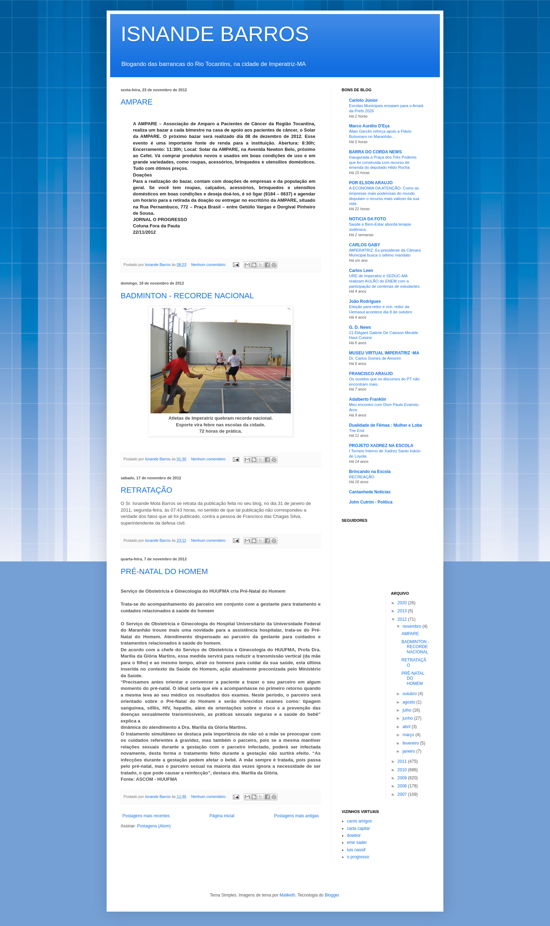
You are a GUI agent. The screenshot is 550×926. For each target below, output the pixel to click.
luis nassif (356, 849)
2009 (402, 777)
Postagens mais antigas (296, 815)
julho (407, 710)
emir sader (357, 842)
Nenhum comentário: (209, 264)
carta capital (358, 828)
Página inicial (221, 815)
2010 (402, 769)
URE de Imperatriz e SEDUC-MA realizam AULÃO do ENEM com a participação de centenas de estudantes (384, 281)
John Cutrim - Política (371, 502)
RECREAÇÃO (361, 477)
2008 (402, 786)
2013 (402, 610)
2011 (402, 761)
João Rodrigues (365, 301)
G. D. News (360, 327)
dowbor (354, 835)
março (408, 734)
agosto (409, 702)
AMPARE (137, 102)
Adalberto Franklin (367, 399)
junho (408, 718)
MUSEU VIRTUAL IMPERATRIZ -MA (384, 353)
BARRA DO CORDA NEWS (375, 151)
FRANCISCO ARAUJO (371, 373)
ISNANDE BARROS (215, 34)
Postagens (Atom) (154, 826)
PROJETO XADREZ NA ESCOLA (381, 445)
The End (356, 430)
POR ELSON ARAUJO (371, 182)
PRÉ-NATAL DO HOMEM (164, 571)
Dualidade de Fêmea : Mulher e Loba (385, 425)
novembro (412, 626)
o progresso (358, 856)
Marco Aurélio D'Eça (369, 126)
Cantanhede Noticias (370, 491)
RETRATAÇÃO (146, 490)
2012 (402, 619)
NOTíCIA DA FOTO (367, 218)
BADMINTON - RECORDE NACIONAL (187, 295)
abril (406, 726)
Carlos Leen (361, 270)
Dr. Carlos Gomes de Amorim (375, 358)
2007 (402, 794)
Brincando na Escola (370, 471)
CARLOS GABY (364, 244)
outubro (410, 693)
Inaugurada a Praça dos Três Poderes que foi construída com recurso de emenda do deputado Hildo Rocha (383, 162)
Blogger (332, 895)
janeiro (409, 751)
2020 (402, 602)
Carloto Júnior (363, 100)
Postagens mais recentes (146, 815)
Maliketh (287, 895)
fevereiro (411, 743)
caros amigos (359, 821)
